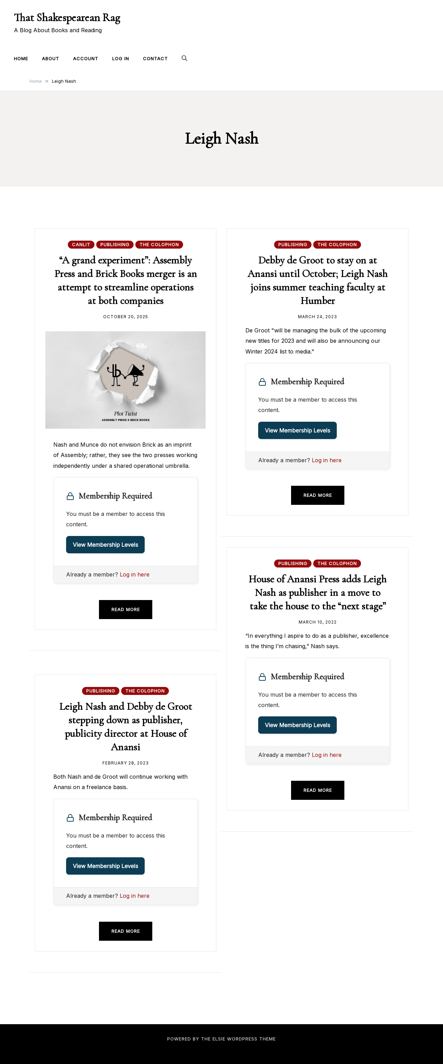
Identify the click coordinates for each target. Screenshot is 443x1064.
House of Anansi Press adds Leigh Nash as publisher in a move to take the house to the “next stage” (317, 593)
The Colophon (159, 244)
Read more (125, 609)
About (50, 58)
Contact (155, 58)
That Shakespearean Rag (67, 17)
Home (21, 58)
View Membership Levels (105, 544)
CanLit (81, 244)
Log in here (135, 574)
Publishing (114, 244)
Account (85, 58)
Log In (120, 58)
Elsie (219, 1038)
